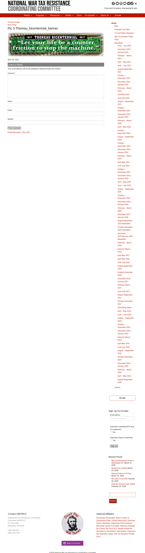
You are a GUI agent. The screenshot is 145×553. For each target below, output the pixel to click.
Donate (118, 15)
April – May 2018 (124, 311)
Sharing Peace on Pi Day (121, 473)
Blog (116, 26)
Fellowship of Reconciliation (121, 523)
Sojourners (131, 531)
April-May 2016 (124, 259)
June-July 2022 (124, 98)
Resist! (28, 15)
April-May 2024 (124, 162)
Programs (41, 15)
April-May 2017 (124, 255)
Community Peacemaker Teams (108, 518)
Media (70, 15)
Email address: (122, 417)
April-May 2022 (124, 94)
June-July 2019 (124, 347)
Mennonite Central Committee (107, 526)
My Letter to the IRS (119, 479)
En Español (91, 15)
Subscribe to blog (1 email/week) (121, 438)
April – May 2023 (124, 127)
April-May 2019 (124, 343)
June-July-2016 (124, 262)
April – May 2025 (124, 182)
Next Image (12, 25)
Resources (56, 15)
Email (10, 110)
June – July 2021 (124, 65)
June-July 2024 (124, 166)
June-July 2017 (124, 291)
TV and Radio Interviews (124, 33)
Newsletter (119, 43)
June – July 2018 (124, 315)
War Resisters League (104, 534)
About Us (106, 15)
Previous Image (14, 22)
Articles (117, 387)
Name (10, 101)
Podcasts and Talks (122, 29)
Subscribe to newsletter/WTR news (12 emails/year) (122, 428)
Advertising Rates (124, 307)
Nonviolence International (116, 531)
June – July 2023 (124, 46)
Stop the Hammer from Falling (123, 484)
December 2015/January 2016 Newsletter (125, 236)
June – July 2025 (124, 185)
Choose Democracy (118, 520)
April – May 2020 (124, 376)
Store (79, 15)
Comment (11, 73)
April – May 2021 (124, 62)
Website (10, 119)
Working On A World (119, 468)
